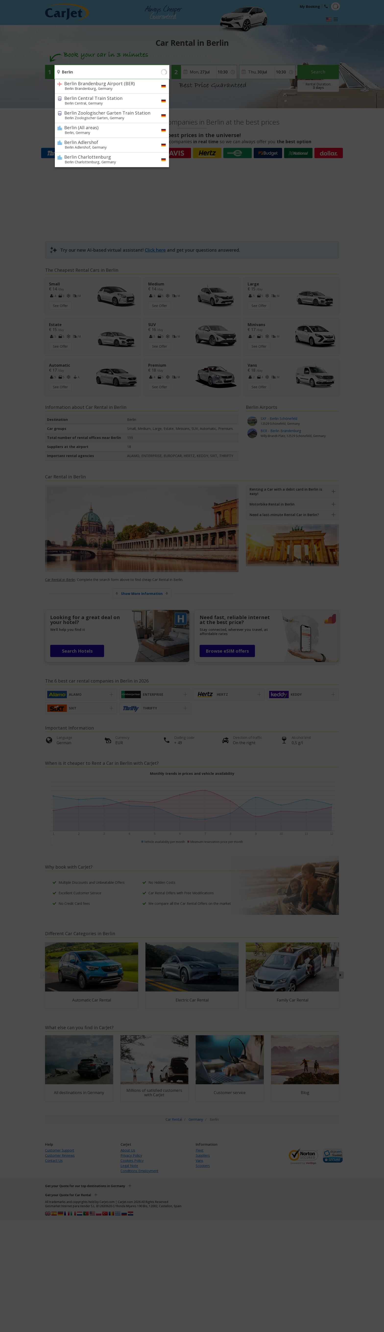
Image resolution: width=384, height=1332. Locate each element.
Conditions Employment (139, 1170)
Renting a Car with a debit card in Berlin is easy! (286, 491)
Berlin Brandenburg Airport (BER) (108, 86)
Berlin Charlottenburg (108, 159)
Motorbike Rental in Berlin (272, 504)
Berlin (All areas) (108, 130)
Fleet (200, 1150)
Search (318, 72)
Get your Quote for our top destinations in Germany (85, 1186)
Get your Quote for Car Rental (68, 1195)
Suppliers (203, 1155)
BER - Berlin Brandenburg (293, 433)
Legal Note (129, 1165)
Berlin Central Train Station (108, 100)
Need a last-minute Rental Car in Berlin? (284, 514)
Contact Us (54, 1160)
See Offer (60, 305)
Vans (199, 1160)
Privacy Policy (131, 1155)
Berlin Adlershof (108, 144)
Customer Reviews (60, 1155)
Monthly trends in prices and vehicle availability (192, 773)
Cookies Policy (132, 1160)
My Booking (310, 6)
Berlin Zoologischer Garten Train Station (108, 115)
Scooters (203, 1165)
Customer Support (59, 1150)
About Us (127, 1150)
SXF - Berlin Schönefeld (293, 421)
